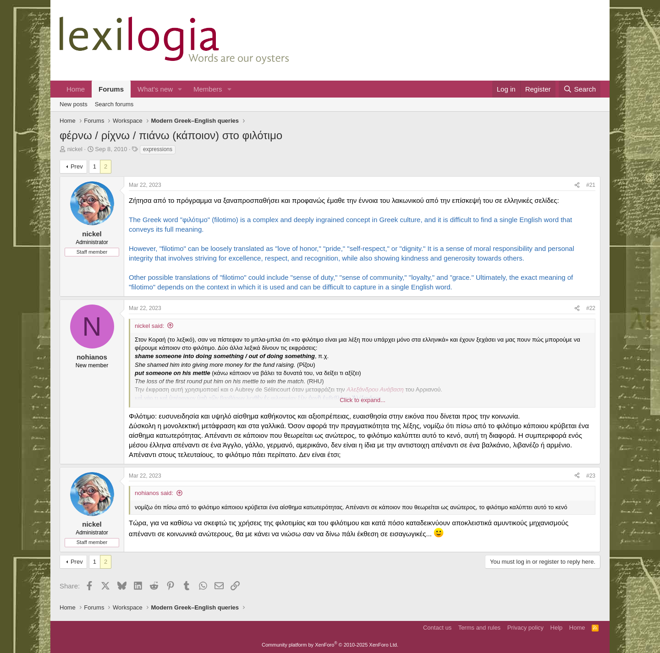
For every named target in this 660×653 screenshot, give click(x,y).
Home (75, 89)
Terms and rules (479, 627)
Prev (77, 166)
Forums (111, 89)
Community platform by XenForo (330, 645)
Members (207, 89)
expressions (157, 149)
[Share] (577, 185)
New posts (74, 104)
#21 (590, 185)
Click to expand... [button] (362, 400)
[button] (180, 89)
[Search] (579, 89)
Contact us (437, 627)
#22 (590, 308)
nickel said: (149, 325)
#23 (590, 476)
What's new (155, 89)
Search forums (114, 104)
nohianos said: (154, 493)
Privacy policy (525, 627)
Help (556, 627)
